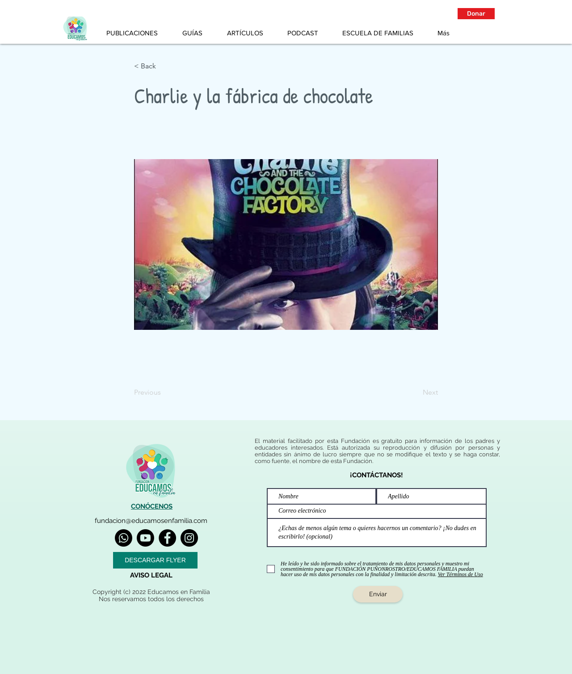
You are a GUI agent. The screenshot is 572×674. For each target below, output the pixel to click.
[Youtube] (145, 538)
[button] (476, 13)
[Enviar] (378, 594)
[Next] (415, 392)
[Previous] (163, 392)
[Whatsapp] (123, 538)
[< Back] (163, 66)
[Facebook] (167, 538)
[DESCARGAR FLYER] (155, 560)
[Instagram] (189, 538)
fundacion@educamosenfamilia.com (151, 521)
